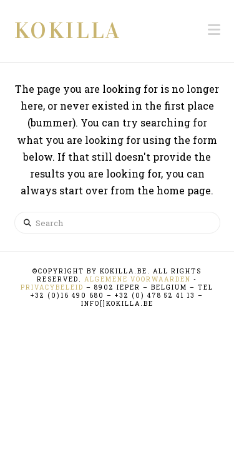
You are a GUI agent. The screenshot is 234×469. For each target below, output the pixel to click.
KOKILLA (68, 30)
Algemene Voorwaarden (137, 279)
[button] (214, 29)
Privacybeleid (52, 287)
